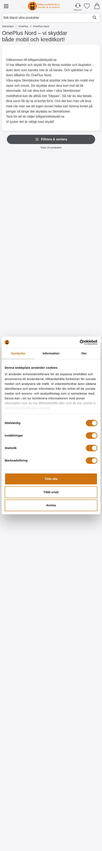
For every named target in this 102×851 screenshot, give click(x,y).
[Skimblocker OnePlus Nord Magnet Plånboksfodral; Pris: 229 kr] (17, 187)
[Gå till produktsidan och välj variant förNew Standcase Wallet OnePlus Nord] (84, 315)
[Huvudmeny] (6, 6)
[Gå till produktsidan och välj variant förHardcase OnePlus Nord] (50, 576)
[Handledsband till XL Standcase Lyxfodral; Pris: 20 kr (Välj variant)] (51, 274)
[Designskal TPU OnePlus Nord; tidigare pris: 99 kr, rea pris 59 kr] (51, 708)
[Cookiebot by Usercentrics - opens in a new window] (79, 342)
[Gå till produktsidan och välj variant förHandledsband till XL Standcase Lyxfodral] (50, 315)
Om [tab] (83, 353)
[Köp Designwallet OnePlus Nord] (84, 576)
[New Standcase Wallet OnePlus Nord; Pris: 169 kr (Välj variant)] (84, 274)
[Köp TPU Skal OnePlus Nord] (17, 576)
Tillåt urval (51, 492)
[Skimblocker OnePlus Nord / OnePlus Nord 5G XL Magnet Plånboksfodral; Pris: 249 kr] (84, 187)
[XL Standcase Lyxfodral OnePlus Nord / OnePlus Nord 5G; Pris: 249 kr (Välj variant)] (17, 274)
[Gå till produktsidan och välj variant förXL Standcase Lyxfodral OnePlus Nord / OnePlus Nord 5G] (17, 315)
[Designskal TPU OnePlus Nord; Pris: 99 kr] (51, 795)
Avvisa (51, 505)
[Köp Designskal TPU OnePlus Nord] (50, 749)
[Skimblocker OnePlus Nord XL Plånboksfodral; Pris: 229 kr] (51, 187)
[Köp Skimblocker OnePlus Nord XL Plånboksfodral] (50, 229)
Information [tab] (51, 353)
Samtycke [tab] (18, 353)
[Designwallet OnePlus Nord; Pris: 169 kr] (84, 534)
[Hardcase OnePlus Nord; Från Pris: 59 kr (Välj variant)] (51, 534)
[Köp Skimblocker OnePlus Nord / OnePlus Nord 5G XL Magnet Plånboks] (84, 229)
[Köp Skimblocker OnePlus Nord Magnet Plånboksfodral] (17, 229)
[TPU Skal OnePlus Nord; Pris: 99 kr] (17, 534)
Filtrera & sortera (51, 139)
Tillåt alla (51, 478)
